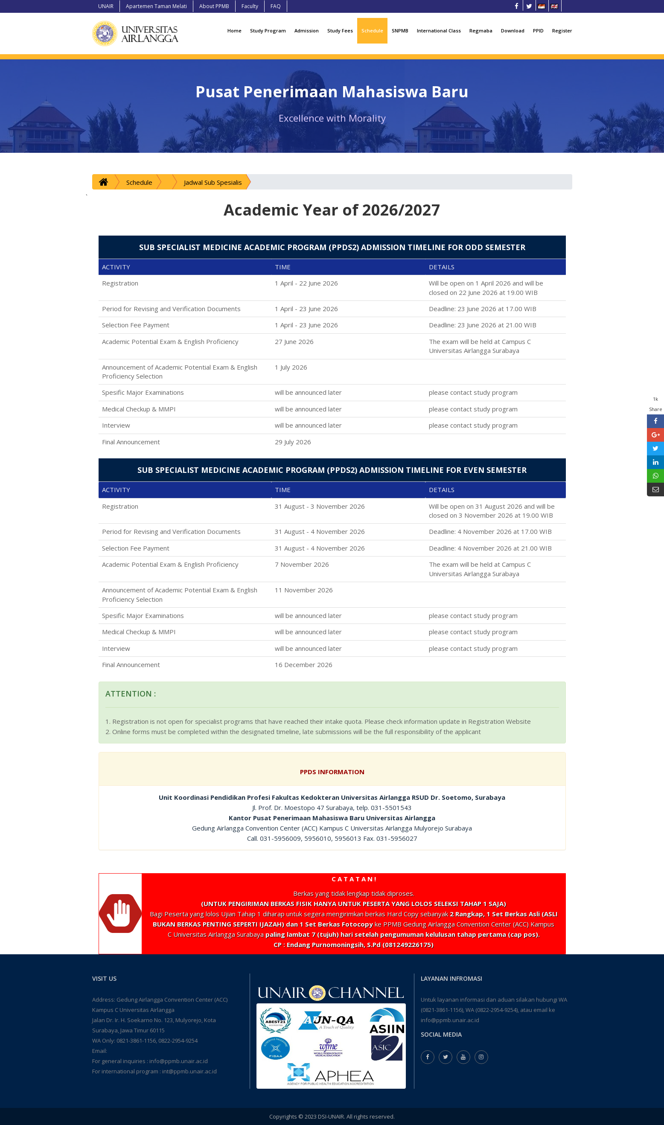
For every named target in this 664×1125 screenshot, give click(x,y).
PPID (538, 30)
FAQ (276, 6)
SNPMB (400, 30)
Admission (306, 30)
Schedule (372, 30)
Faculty (250, 6)
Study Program (268, 30)
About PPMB (214, 6)
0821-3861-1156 (136, 1040)
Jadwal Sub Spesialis (213, 182)
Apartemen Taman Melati (156, 6)
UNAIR (106, 6)
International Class (439, 30)
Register (562, 30)
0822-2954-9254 (178, 1040)
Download (512, 30)
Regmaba (480, 30)
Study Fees (340, 30)
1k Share (655, 404)
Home (234, 30)
